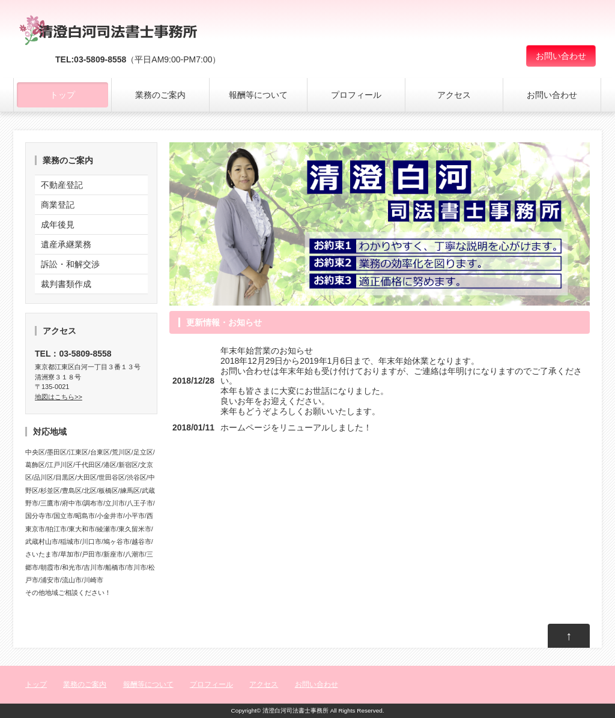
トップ (62, 95)
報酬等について (258, 95)
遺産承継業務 (66, 244)
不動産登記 (62, 185)
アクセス (454, 95)
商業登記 (57, 205)
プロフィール (356, 95)
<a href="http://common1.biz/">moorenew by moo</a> (379, 433)
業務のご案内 (160, 95)
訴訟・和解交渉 (70, 264)
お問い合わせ (561, 56)
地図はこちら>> (58, 396)
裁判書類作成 (66, 284)
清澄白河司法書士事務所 (295, 710)
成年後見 (57, 224)
